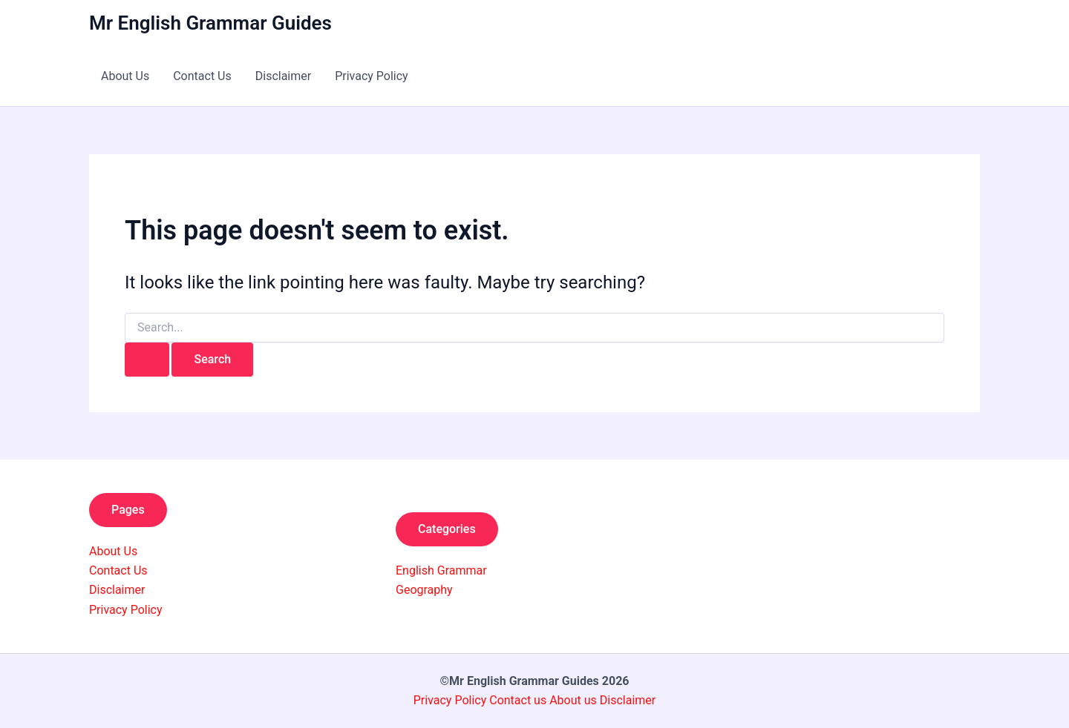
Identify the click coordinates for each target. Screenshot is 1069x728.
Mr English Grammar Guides (210, 23)
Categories (447, 529)
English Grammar (441, 570)
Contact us (519, 700)
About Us (125, 76)
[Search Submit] (147, 360)
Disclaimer (283, 76)
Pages (128, 510)
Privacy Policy (371, 76)
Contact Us (202, 76)
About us (573, 700)
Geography (424, 590)
